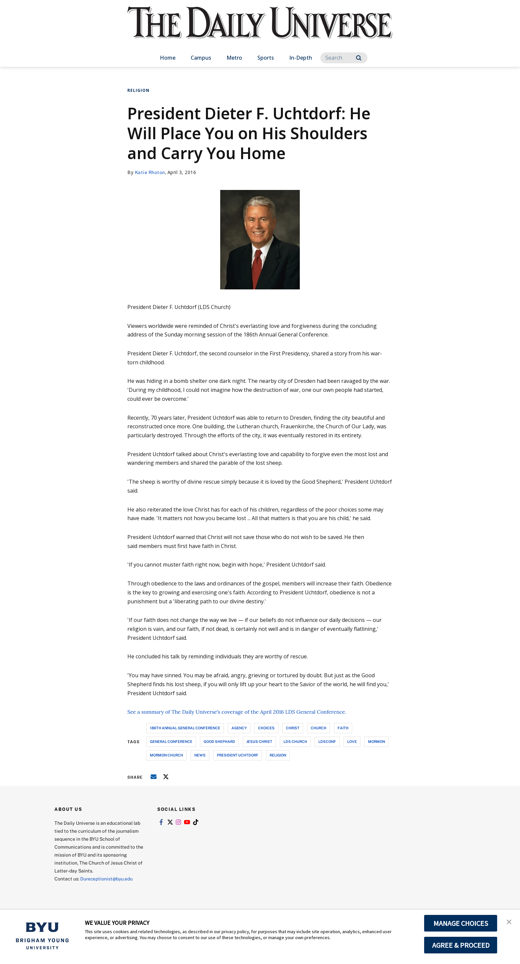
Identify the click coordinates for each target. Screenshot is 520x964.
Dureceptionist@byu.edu (107, 878)
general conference (171, 741)
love (352, 741)
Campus (201, 57)
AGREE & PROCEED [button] (460, 945)
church (318, 728)
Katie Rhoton (150, 172)
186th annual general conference (185, 728)
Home (167, 57)
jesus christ (259, 741)
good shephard (219, 741)
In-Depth (300, 57)
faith (343, 728)
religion (278, 755)
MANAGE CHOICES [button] (460, 923)
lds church (295, 741)
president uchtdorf (237, 755)
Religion (138, 90)
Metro (234, 57)
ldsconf (327, 741)
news (200, 755)
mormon (376, 741)
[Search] (344, 58)
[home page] (260, 30)
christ (292, 728)
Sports (265, 57)
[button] (509, 921)
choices (266, 728)
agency (239, 728)
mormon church (166, 755)
